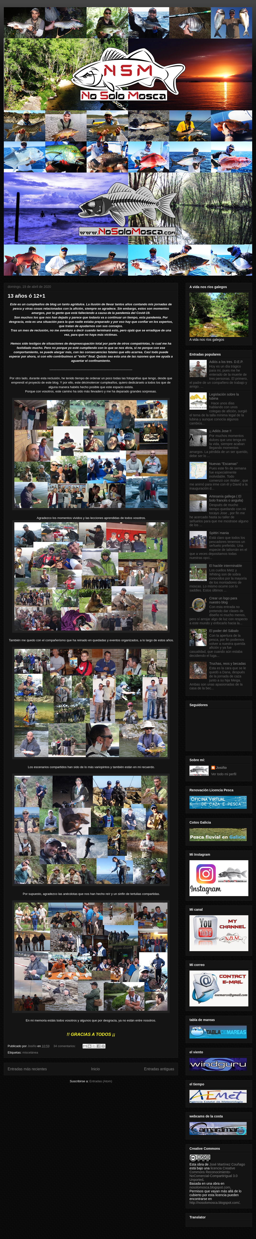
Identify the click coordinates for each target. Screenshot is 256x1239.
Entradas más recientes (27, 1069)
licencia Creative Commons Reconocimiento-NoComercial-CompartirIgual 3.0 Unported (213, 1174)
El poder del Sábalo (224, 631)
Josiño (221, 768)
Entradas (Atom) (100, 1081)
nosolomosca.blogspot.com (209, 1187)
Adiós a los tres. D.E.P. (226, 362)
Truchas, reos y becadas (227, 663)
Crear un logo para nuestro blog (223, 600)
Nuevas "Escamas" (223, 464)
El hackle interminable (225, 566)
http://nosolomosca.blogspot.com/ (214, 1203)
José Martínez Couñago (227, 1164)
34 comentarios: (65, 1046)
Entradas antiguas (159, 1069)
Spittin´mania (219, 533)
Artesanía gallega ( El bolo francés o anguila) (226, 498)
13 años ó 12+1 (26, 296)
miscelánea (30, 1052)
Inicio (95, 1069)
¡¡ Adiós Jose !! (220, 431)
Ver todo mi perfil (223, 774)
